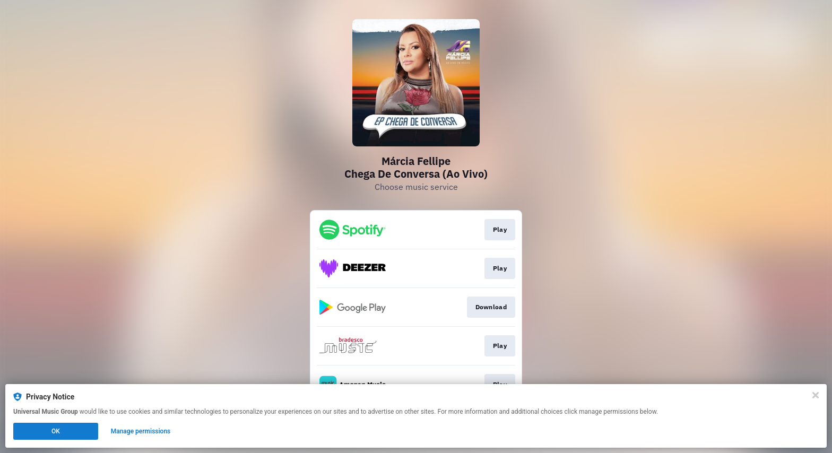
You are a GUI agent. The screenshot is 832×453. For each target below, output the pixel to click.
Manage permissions (141, 431)
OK (55, 431)
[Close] (815, 395)
